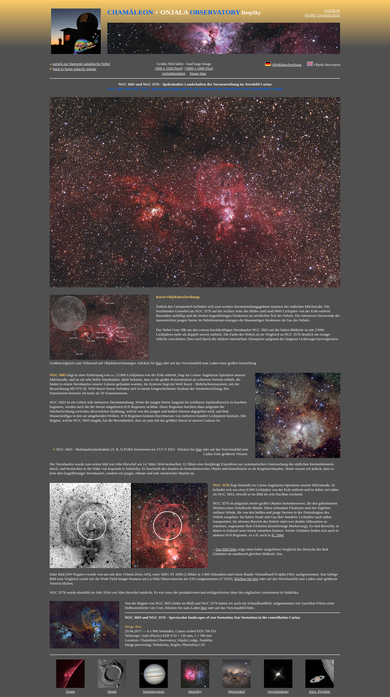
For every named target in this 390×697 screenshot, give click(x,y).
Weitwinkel (236, 691)
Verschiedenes (277, 691)
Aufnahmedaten (173, 73)
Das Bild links (226, 549)
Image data (198, 73)
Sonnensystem (153, 691)
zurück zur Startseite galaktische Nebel (81, 64)
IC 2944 (278, 535)
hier (159, 363)
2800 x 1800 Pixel (199, 68)
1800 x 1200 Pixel (168, 68)
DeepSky (195, 691)
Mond (112, 691)
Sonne (70, 691)
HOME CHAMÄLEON (322, 15)
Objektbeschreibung (287, 64)
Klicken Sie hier (246, 579)
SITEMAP (332, 11)
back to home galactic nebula (74, 69)
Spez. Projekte (319, 691)
